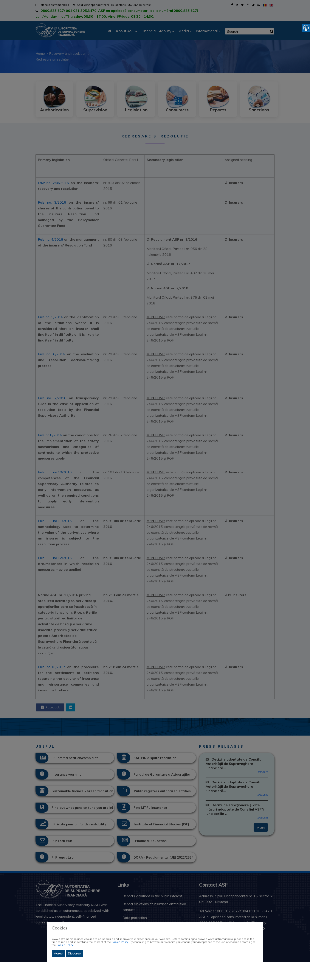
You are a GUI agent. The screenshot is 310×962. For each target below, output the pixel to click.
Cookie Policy (120, 941)
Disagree (74, 953)
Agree (58, 953)
